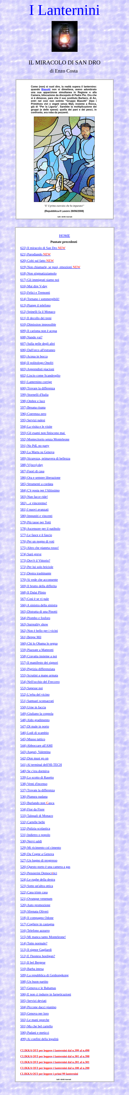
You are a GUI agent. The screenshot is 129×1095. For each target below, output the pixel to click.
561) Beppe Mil (30, 637)
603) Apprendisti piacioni (37, 369)
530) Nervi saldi (31, 841)
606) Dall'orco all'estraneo (37, 350)
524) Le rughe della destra (37, 879)
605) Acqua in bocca (34, 356)
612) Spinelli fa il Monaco (37, 312)
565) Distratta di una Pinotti (38, 611)
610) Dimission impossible (38, 324)
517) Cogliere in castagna (37, 924)
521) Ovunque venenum (36, 898)
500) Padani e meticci (34, 1032)
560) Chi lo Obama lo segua (39, 643)
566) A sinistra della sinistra (38, 605)
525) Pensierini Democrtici (38, 873)
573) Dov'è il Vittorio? (35, 560)
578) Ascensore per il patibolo (40, 528)
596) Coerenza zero (33, 414)
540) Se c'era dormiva (34, 771)
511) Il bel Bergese (33, 962)
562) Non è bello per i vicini (39, 631)
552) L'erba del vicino (35, 694)
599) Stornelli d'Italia (34, 394)
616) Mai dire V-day (33, 286)
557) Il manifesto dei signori (39, 662)
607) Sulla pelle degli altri (37, 343)
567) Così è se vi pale (34, 599)
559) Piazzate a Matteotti (37, 650)
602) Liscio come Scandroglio (40, 375)
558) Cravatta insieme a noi (38, 656)
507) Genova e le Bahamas (38, 988)
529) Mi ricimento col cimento (40, 847)
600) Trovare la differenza (37, 388)
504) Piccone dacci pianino (38, 1007)
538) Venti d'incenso (33, 784)
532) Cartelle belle (32, 822)
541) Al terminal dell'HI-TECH (41, 765)
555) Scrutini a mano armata (39, 675)
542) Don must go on (34, 758)
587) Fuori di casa (32, 471)
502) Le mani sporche (34, 1020)
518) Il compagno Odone (37, 918)
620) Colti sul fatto (37, 261)
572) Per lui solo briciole (36, 567)
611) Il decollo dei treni (36, 318)
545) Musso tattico (32, 739)
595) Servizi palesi (32, 420)
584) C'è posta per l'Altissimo (40, 490)
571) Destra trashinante (35, 573)
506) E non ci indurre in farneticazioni (45, 994)
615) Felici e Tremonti (35, 292)
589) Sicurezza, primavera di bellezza (45, 458)
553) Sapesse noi (31, 688)
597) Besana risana (33, 407)
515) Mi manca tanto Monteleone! (43, 937)
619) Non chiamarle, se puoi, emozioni (50, 267)
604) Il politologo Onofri (36, 363)
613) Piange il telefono (35, 305)
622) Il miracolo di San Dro (42, 248)
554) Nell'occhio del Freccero (40, 682)
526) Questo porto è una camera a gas (45, 867)
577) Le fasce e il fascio (36, 535)
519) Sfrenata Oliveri (34, 911)
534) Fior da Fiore (32, 809)
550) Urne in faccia (33, 707)
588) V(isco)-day (31, 465)
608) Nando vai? (31, 337)
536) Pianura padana (34, 796)
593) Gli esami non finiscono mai (43, 433)
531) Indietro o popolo (35, 835)
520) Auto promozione (35, 905)
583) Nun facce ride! (34, 497)
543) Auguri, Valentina (35, 752)
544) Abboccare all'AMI (36, 745)
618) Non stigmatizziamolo (38, 273)
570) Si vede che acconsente (39, 579)
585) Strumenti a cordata (36, 484)
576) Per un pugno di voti (37, 541)
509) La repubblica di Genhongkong (44, 975)
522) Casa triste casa (34, 892)
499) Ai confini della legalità (39, 1039)
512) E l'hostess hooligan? (37, 956)
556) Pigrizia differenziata (37, 669)
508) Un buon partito (34, 981)
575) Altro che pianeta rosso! (39, 548)
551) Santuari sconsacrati (37, 701)
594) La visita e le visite (36, 426)
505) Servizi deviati (33, 1001)
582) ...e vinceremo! (33, 503)
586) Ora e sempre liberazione (40, 477)
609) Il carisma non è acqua (38, 331)
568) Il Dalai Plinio (33, 592)
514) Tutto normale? (33, 943)
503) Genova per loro (34, 1013)
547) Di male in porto (34, 726)
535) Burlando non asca (37, 803)
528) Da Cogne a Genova (37, 854)
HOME (64, 236)
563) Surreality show (34, 624)
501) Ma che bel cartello (36, 1026)
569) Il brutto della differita (38, 586)
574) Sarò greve (30, 554)
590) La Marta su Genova (37, 452)
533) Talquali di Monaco (36, 816)
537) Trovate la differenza (37, 790)
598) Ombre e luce (32, 401)
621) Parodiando (35, 254)
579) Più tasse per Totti (35, 522)
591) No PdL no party (34, 446)
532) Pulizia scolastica (35, 828)
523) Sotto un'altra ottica (36, 886)
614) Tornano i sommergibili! (40, 299)
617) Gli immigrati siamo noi (39, 280)
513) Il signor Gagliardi (36, 950)
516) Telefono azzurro (35, 930)
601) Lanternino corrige (36, 382)
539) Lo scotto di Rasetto (37, 777)
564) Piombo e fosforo (35, 618)
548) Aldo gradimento (35, 720)
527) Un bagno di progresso (38, 860)
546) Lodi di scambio (34, 733)
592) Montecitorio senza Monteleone (44, 439)
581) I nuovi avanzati (34, 509)
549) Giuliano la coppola (36, 713)
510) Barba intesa (32, 969)
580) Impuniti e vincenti (36, 516)
